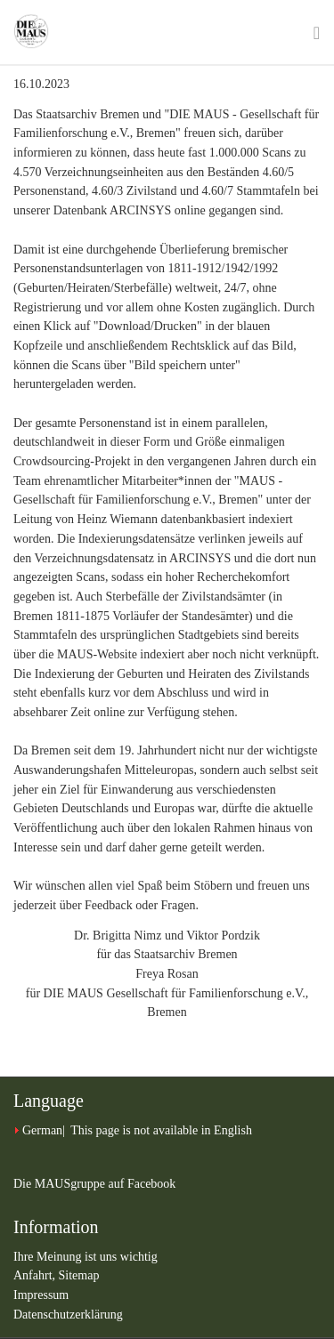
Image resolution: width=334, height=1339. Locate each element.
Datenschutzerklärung (68, 1314)
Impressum (41, 1295)
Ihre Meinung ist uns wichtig (85, 1256)
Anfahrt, (36, 1275)
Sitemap (79, 1275)
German (42, 1130)
